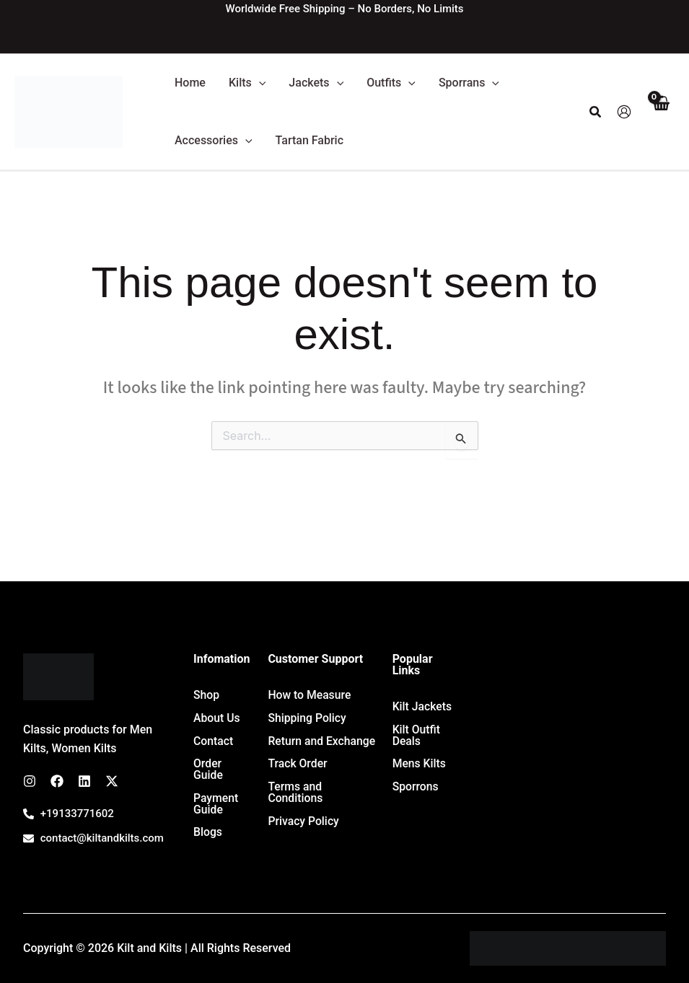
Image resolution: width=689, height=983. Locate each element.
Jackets (316, 83)
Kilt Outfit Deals (417, 735)
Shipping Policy (307, 718)
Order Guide (208, 770)
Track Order (298, 764)
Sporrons (415, 787)
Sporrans (469, 83)
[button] (259, 83)
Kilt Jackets (422, 706)
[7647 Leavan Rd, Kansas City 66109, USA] (572, 761)
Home (190, 82)
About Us (217, 718)
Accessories (214, 140)
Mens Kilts (419, 764)
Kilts (247, 83)
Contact (213, 741)
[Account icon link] (624, 112)
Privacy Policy (304, 822)
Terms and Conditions (295, 793)
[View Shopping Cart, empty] (660, 112)
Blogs (208, 833)
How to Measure (310, 695)
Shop (206, 695)
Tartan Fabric (309, 140)
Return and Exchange (322, 741)
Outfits (391, 83)
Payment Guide (216, 804)
